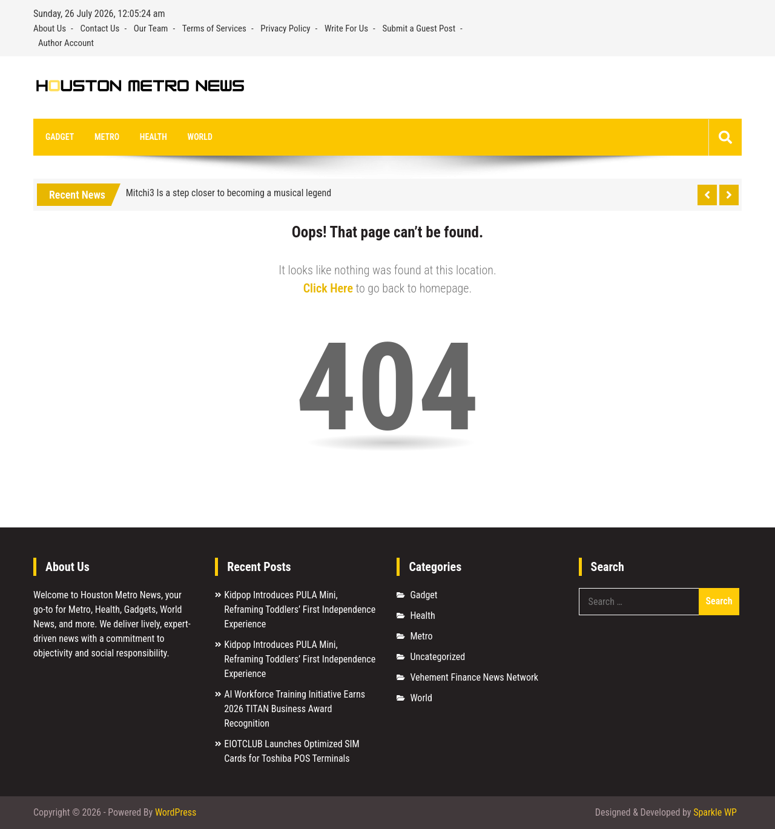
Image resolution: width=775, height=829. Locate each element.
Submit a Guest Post (419, 28)
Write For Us (346, 28)
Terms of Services (214, 28)
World (200, 137)
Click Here (328, 288)
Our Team (151, 28)
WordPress (175, 812)
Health (153, 137)
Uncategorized (437, 656)
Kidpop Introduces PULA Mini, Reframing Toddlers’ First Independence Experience (299, 609)
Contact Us (99, 28)
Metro (106, 137)
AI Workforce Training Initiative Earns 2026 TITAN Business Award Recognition (294, 709)
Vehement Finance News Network (474, 677)
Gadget (59, 137)
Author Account (66, 43)
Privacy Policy (285, 28)
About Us (49, 28)
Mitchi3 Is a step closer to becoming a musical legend (229, 193)
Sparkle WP (715, 812)
